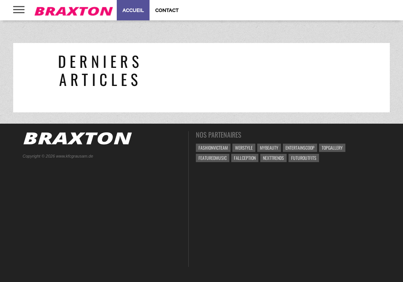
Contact (167, 10)
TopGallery (332, 147)
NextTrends (273, 158)
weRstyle (244, 147)
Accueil (133, 10)
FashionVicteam (213, 147)
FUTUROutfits (303, 158)
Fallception (245, 158)
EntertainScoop (299, 147)
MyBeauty (269, 147)
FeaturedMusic (212, 158)
